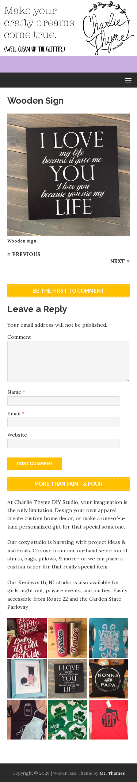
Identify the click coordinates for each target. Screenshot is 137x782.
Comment (19, 337)
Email (14, 413)
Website (17, 434)
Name (15, 392)
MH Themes (112, 773)
